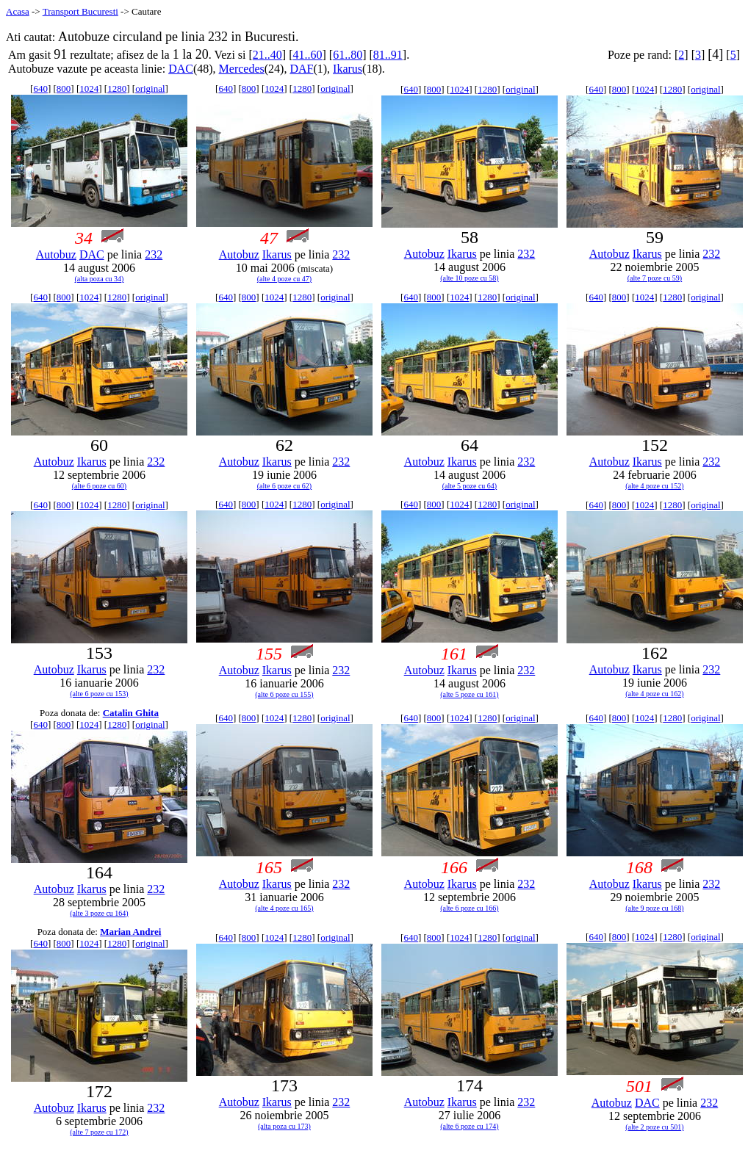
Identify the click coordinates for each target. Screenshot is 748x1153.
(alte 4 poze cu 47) (284, 279)
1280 (116, 88)
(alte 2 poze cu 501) (654, 1127)
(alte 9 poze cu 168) (654, 908)
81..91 (388, 54)
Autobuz (56, 254)
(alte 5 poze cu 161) (469, 694)
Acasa (17, 11)
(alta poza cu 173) (284, 1126)
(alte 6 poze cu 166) (469, 908)
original (150, 88)
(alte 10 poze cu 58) (469, 278)
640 (40, 88)
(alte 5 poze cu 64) (469, 486)
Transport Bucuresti (80, 11)
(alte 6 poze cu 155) (284, 694)
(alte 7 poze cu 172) (99, 1132)
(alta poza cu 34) (99, 279)
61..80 (347, 54)
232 (153, 254)
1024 (88, 88)
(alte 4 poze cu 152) (654, 486)
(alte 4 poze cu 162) (654, 694)
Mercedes (242, 68)
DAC (180, 68)
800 (64, 88)
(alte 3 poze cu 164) (99, 913)
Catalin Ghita (131, 712)
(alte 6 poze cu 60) (99, 486)
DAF (301, 68)
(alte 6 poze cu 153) (99, 694)
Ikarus (347, 68)
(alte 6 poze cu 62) (284, 486)
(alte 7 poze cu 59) (654, 278)
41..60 (307, 54)
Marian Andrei (130, 931)
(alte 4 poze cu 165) (284, 908)
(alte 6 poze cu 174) (469, 1126)
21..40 (267, 54)
